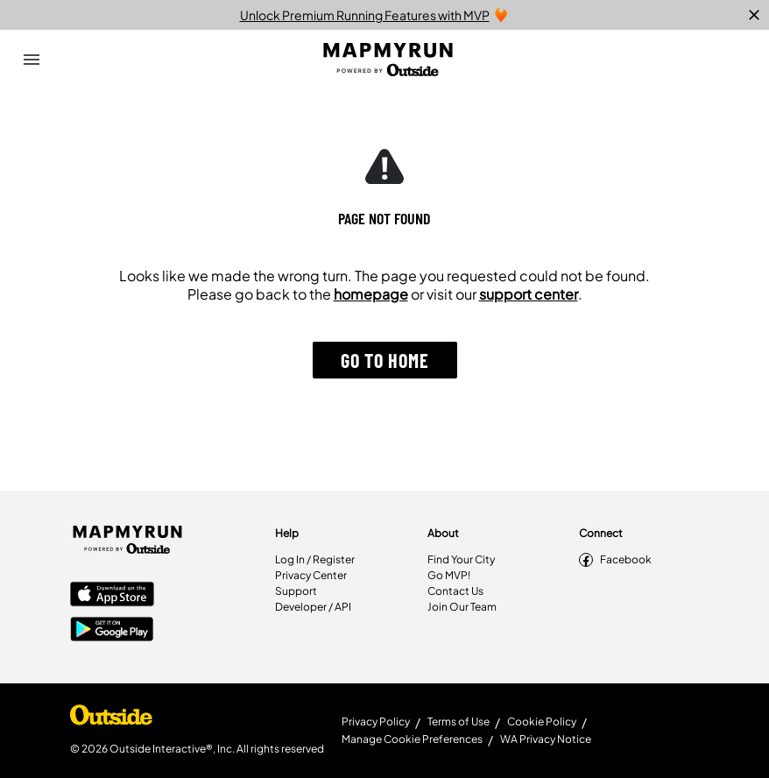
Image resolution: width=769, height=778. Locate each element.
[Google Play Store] (112, 630)
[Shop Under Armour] (111, 719)
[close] (754, 15)
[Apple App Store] (112, 595)
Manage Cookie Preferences (412, 739)
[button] (385, 360)
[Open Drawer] (32, 60)
